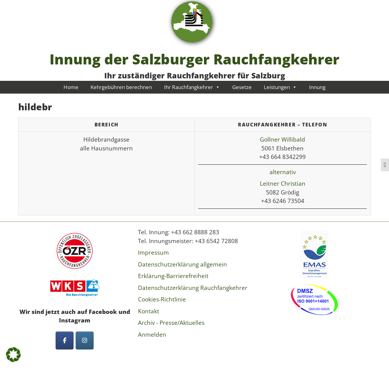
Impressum (153, 252)
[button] (13, 354)
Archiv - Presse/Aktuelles (171, 323)
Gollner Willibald (282, 139)
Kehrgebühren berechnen (121, 87)
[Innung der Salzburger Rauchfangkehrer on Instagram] (85, 340)
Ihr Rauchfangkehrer (192, 87)
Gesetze (242, 87)
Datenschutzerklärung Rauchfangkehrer (192, 288)
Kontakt (148, 311)
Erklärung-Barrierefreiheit (173, 276)
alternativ (283, 172)
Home (71, 87)
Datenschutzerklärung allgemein (182, 264)
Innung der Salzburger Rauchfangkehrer (194, 59)
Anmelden (152, 335)
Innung (317, 87)
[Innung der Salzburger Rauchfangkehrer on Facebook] (65, 340)
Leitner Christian (282, 183)
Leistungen (280, 87)
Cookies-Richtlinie (162, 299)
